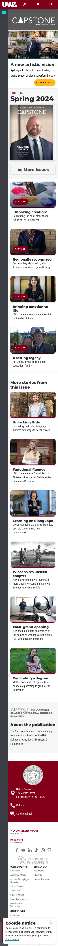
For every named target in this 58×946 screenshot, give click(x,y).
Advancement (16, 890)
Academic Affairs (18, 875)
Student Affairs (17, 895)
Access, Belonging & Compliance (19, 880)
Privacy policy (12, 939)
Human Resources (42, 879)
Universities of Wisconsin (16, 905)
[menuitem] (21, 871)
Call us (17, 805)
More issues (33, 170)
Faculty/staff (39, 870)
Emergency (15, 915)
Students (38, 875)
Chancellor (15, 870)
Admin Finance (17, 886)
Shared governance (19, 899)
